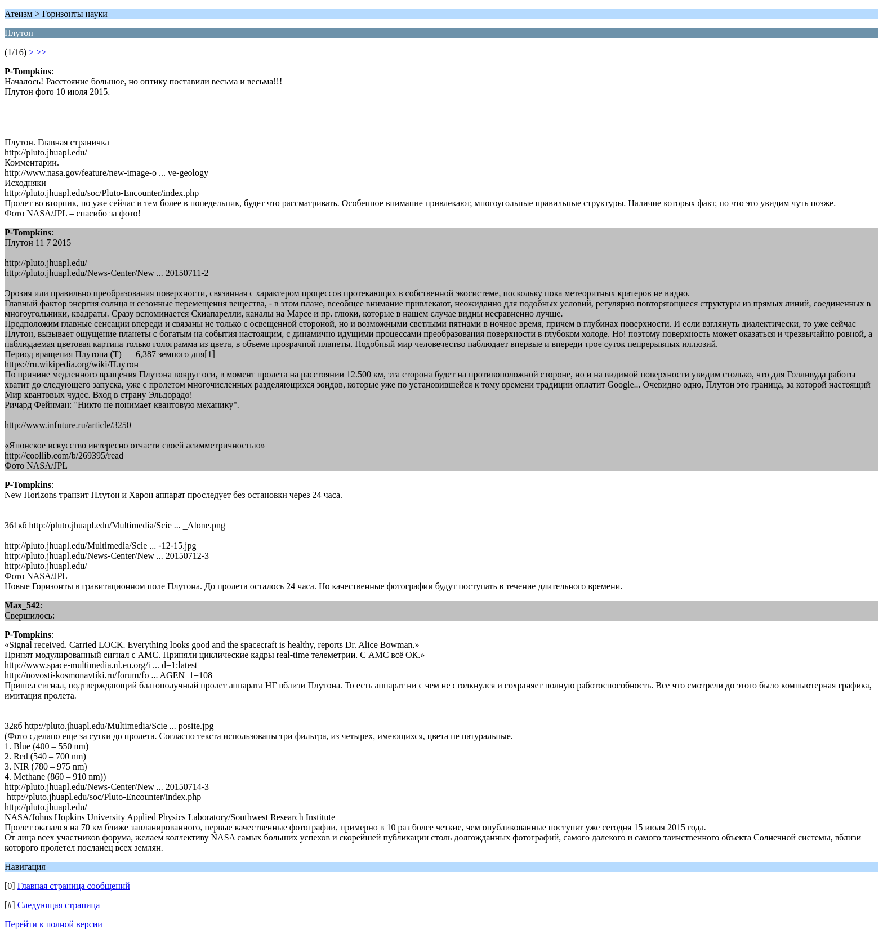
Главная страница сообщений (73, 886)
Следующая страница (58, 905)
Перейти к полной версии (53, 924)
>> (41, 52)
